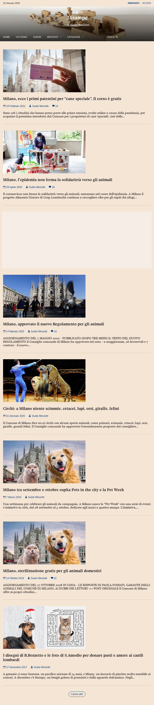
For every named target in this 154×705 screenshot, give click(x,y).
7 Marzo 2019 (12, 497)
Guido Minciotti (79, 25)
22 (54, 578)
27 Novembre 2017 (15, 667)
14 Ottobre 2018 (13, 578)
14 (55, 106)
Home (6, 37)
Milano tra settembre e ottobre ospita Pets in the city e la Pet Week (63, 489)
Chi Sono (21, 37)
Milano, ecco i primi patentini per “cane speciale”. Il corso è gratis (62, 98)
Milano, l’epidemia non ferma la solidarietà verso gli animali (57, 179)
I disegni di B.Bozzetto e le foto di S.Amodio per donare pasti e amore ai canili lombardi (73, 657)
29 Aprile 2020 (12, 187)
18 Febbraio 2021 (14, 106)
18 (52, 187)
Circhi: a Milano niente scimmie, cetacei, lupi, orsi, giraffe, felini (61, 408)
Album (37, 37)
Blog (77, 12)
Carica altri (77, 694)
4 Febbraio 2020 (13, 331)
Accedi (146, 3)
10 (54, 331)
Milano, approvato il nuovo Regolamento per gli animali (53, 323)
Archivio (52, 37)
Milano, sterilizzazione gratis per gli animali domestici (52, 570)
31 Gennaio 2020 (14, 416)
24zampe (77, 17)
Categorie (73, 37)
